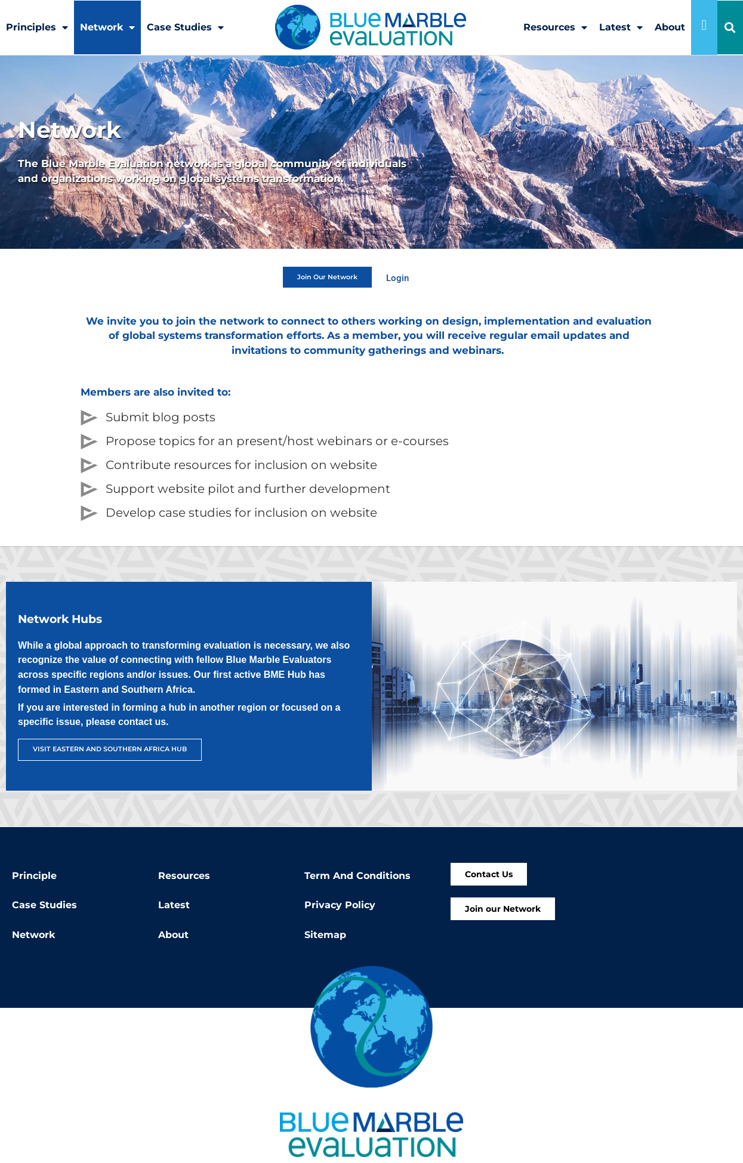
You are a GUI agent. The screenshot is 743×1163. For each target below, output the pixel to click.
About (670, 27)
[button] (730, 28)
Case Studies (185, 27)
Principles (37, 27)
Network (107, 27)
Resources (555, 27)
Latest (621, 27)
